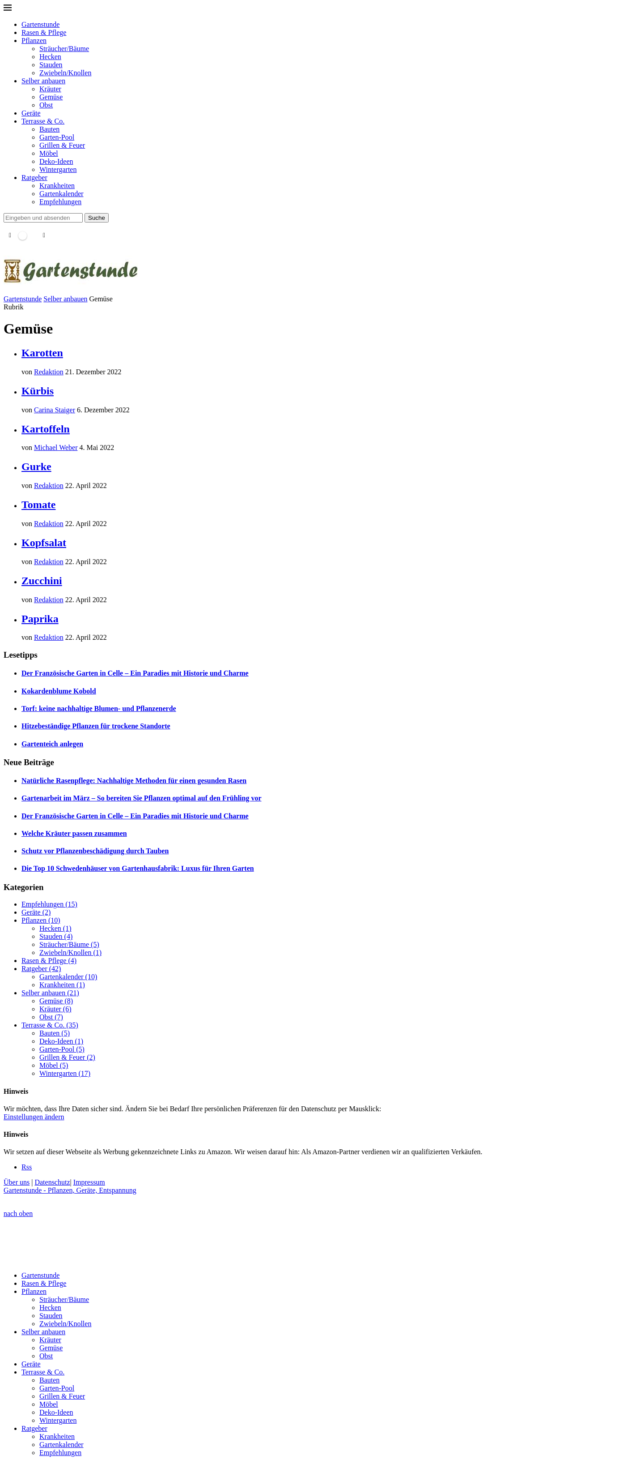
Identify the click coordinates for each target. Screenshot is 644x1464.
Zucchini (41, 580)
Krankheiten (57, 185)
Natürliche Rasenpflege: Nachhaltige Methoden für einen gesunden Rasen (133, 780)
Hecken (50, 56)
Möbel (48, 153)
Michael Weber (55, 447)
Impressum (89, 1182)
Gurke (36, 466)
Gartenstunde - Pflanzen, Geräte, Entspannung (70, 1190)
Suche (96, 217)
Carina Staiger (54, 410)
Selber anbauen (43, 81)
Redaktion (49, 372)
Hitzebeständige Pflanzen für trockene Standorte (95, 726)
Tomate (38, 504)
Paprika (40, 619)
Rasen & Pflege (43, 32)
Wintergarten (57, 169)
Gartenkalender (61, 193)
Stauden (51, 64)
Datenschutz (52, 1182)
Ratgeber (34, 177)
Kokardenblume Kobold (58, 691)
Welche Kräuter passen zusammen (74, 833)
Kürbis (37, 391)
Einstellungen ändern (34, 1117)
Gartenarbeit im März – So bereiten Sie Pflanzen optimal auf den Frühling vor (141, 798)
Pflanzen (34, 40)
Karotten (42, 353)
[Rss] (26, 1167)
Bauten (49, 129)
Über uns (17, 1182)
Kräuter (50, 89)
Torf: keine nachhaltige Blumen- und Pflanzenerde (98, 708)
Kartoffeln (45, 429)
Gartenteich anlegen (52, 744)
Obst (46, 105)
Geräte (31, 113)
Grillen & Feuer (62, 145)
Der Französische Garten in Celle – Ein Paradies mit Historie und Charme (135, 673)
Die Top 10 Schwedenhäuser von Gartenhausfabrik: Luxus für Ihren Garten (137, 868)
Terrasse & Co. (42, 121)
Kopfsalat (43, 542)
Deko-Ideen (56, 161)
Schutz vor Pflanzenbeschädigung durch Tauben (95, 851)
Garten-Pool (56, 137)
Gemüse (51, 97)
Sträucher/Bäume (64, 48)
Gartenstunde (40, 24)
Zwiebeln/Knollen (65, 73)
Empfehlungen (60, 201)
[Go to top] (18, 1213)
